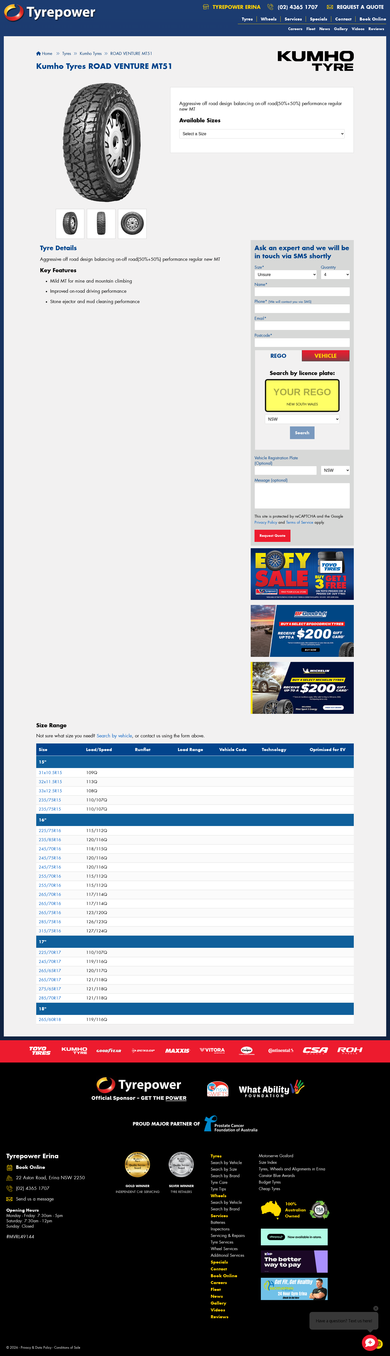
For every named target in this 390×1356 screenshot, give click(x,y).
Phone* (283, 301)
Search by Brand (225, 1175)
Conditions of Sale (67, 1347)
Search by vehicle (114, 736)
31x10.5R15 (50, 772)
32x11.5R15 (50, 781)
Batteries (218, 1222)
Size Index (268, 1162)
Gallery (341, 28)
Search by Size (224, 1169)
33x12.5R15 (50, 791)
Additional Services (227, 1255)
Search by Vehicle (226, 1162)
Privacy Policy (266, 522)
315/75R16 (50, 931)
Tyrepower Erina (232, 7)
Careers (295, 28)
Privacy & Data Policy (36, 1347)
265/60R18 (50, 1019)
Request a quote (355, 7)
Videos (358, 28)
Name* (261, 284)
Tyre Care (219, 1182)
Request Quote (272, 535)
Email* (260, 318)
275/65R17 (50, 989)
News (324, 28)
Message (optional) (271, 480)
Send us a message (35, 1199)
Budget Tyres (270, 1182)
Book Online (373, 19)
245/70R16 (50, 849)
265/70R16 (50, 894)
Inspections (220, 1229)
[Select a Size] (262, 134)
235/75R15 (50, 800)
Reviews (376, 28)
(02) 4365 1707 (298, 7)
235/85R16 (50, 839)
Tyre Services (222, 1242)
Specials (318, 19)
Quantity (328, 267)
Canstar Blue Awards (277, 1175)
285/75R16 (50, 922)
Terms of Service (299, 522)
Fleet (310, 28)
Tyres (247, 19)
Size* (259, 267)
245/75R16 (50, 858)
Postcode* (263, 335)
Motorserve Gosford (276, 1155)
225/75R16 (50, 830)
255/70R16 (50, 876)
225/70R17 (50, 952)
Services (293, 19)
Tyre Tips (218, 1189)
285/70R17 (50, 998)
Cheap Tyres (269, 1188)
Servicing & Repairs (228, 1235)
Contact (343, 19)
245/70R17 (50, 961)
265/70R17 (50, 979)
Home (44, 53)
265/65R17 (50, 970)
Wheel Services (224, 1248)
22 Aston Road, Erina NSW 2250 (50, 1178)
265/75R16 (50, 912)
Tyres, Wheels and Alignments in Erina (292, 1169)
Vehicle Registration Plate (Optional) (276, 460)
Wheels (269, 19)
